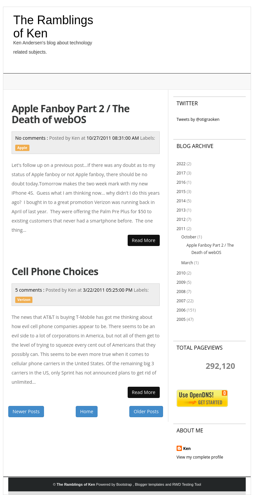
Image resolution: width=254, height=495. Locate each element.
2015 (181, 191)
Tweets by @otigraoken (198, 119)
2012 (181, 219)
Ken (187, 448)
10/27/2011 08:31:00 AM (113, 138)
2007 (181, 301)
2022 (181, 164)
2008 (181, 291)
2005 (181, 319)
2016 (181, 182)
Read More (143, 240)
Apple (22, 147)
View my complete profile (200, 457)
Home (86, 411)
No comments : (32, 138)
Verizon (23, 299)
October (188, 237)
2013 (181, 210)
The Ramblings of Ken (53, 26)
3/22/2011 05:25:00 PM (108, 290)
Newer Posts (26, 411)
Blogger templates (150, 484)
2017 (181, 173)
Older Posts (146, 411)
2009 (181, 282)
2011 (181, 228)
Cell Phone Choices (55, 271)
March (187, 263)
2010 (181, 273)
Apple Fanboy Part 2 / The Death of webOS (70, 114)
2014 (181, 201)
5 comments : (30, 290)
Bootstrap (124, 484)
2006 (181, 310)
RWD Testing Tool (186, 484)
